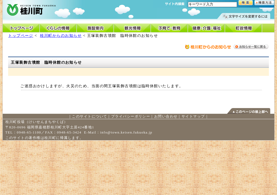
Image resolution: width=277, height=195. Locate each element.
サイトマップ (193, 116)
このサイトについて (89, 116)
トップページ (20, 35)
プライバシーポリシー (130, 116)
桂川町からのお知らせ (61, 35)
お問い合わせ (166, 116)
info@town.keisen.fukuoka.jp (126, 132)
